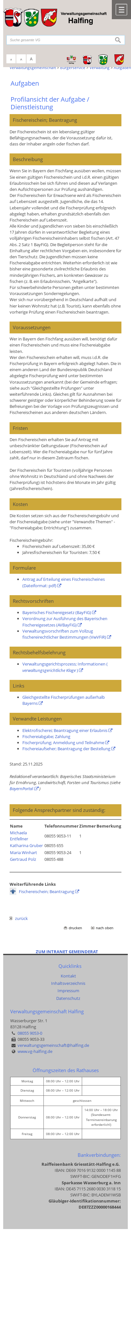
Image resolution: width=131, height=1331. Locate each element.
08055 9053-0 (30, 1033)
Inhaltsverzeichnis (68, 983)
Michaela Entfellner (19, 836)
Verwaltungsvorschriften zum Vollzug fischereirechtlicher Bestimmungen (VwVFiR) (64, 634)
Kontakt (68, 976)
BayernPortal (21, 788)
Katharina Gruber (26, 845)
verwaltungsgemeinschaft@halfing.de (53, 1045)
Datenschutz (68, 998)
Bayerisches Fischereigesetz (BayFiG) (56, 612)
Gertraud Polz (23, 859)
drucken (75, 928)
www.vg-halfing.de (35, 1051)
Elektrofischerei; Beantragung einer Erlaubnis (64, 730)
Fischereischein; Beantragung (46, 891)
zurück (19, 918)
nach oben (104, 928)
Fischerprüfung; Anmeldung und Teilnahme (63, 742)
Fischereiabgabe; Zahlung (46, 736)
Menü (121, 9)
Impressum (68, 990)
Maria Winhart (23, 852)
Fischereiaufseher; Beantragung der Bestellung (66, 748)
